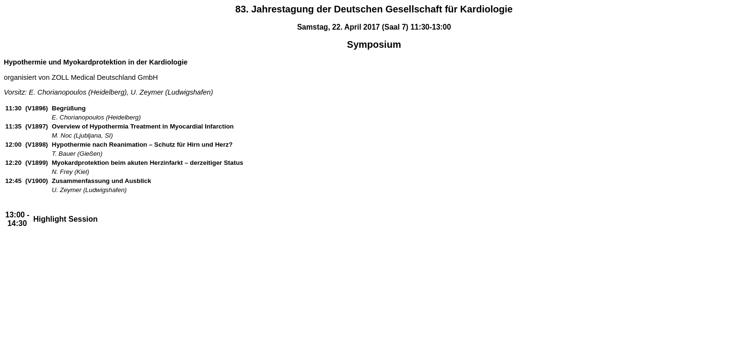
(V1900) (36, 180)
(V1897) (36, 126)
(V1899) (36, 162)
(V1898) (36, 144)
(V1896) (36, 108)
